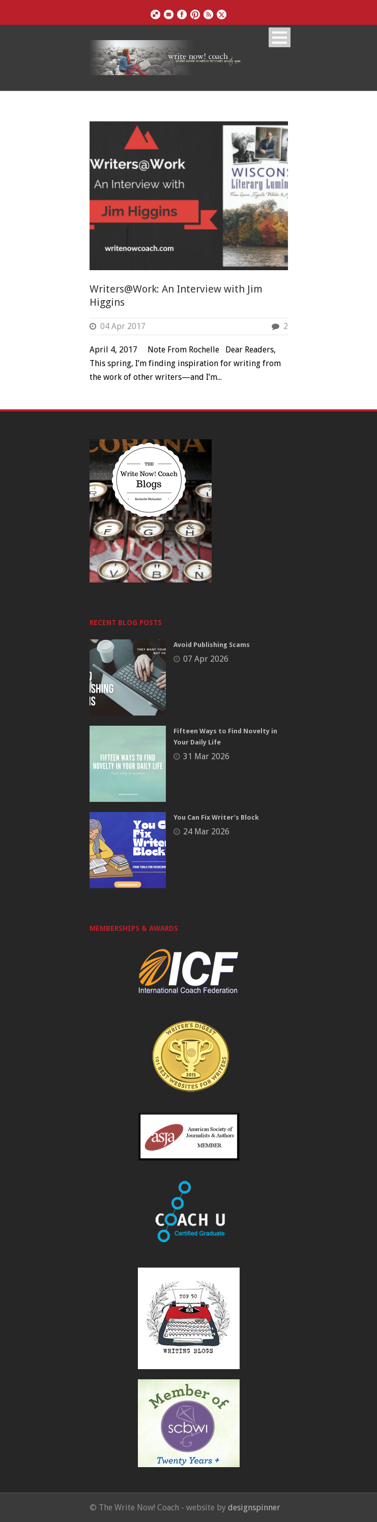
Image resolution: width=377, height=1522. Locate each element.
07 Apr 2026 (205, 659)
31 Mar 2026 (206, 756)
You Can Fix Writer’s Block (216, 817)
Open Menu (280, 37)
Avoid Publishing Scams (211, 645)
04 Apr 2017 (123, 326)
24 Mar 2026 (206, 831)
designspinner (254, 1507)
